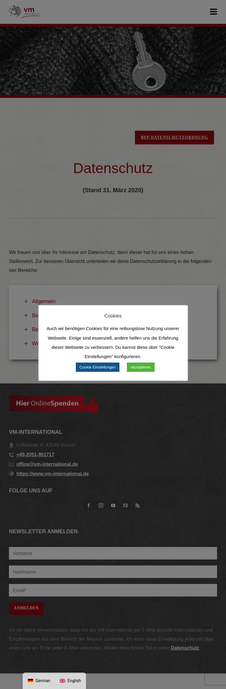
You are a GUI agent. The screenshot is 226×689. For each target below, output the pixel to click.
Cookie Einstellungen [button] (97, 367)
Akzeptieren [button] (140, 367)
